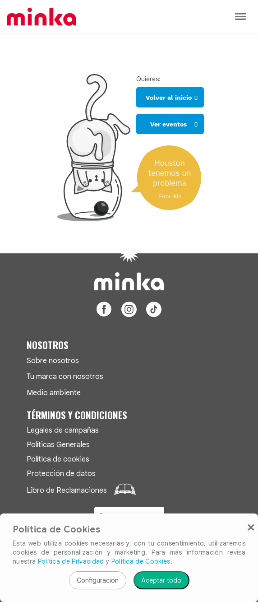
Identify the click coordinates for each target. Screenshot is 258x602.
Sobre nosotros (53, 360)
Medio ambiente (54, 392)
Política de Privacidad (71, 561)
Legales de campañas (63, 430)
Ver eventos (168, 124)
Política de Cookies (56, 529)
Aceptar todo (161, 580)
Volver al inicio (169, 97)
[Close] (251, 526)
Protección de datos (61, 473)
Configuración (98, 580)
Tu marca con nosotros (65, 376)
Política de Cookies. (141, 561)
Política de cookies (58, 459)
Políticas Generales (58, 444)
